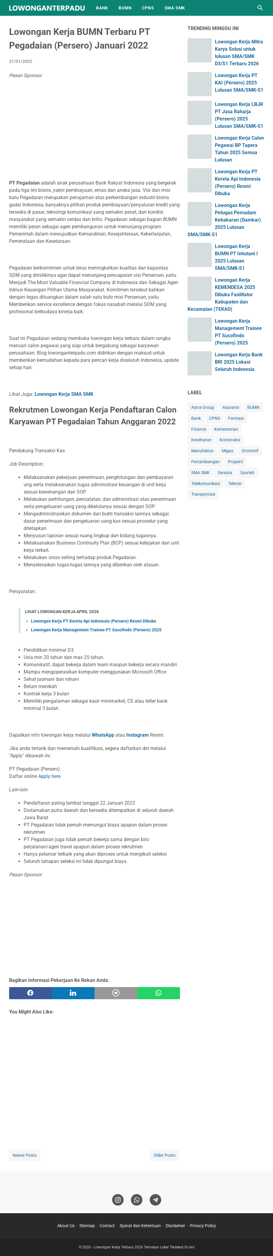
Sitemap (87, 1225)
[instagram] (118, 1200)
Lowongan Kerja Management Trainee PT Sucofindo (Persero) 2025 (96, 629)
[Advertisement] (94, 130)
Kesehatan (201, 439)
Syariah (247, 472)
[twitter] (73, 993)
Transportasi (203, 494)
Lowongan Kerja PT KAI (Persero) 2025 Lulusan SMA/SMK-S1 (239, 83)
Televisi (234, 483)
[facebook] (30, 993)
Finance (198, 429)
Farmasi (236, 418)
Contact (107, 1225)
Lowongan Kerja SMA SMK (64, 394)
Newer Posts (25, 1155)
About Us (66, 1225)
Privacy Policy (203, 1225)
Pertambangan (205, 461)
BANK (102, 7)
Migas (227, 450)
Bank (196, 418)
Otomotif (249, 450)
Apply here (49, 776)
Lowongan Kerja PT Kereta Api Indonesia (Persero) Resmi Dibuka (93, 621)
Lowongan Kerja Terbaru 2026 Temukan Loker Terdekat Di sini (144, 1247)
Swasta (225, 472)
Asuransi (230, 407)
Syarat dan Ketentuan (140, 1225)
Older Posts (164, 1155)
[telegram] (116, 993)
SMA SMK (175, 7)
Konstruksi (230, 439)
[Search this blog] (260, 8)
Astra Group (202, 407)
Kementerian (226, 429)
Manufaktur (202, 450)
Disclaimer (175, 1225)
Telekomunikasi (205, 483)
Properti (235, 461)
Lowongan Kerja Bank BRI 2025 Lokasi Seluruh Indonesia (239, 362)
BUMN (125, 7)
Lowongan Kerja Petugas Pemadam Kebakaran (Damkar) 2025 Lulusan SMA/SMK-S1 (224, 219)
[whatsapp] (158, 993)
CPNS (148, 7)
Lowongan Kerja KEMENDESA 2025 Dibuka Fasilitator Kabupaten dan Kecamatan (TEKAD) (221, 294)
